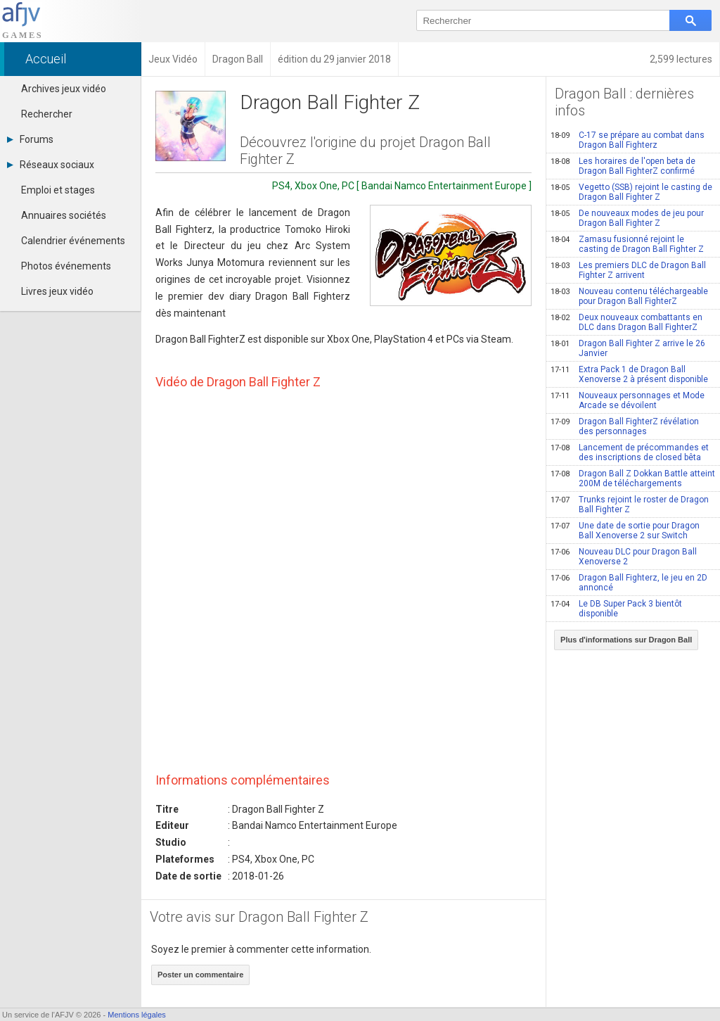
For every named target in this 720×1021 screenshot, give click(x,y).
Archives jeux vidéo (63, 88)
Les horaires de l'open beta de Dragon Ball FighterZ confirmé (623, 166)
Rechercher (46, 114)
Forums (30, 139)
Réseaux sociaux (50, 164)
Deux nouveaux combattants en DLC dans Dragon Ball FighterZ (626, 322)
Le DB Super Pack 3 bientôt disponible (616, 609)
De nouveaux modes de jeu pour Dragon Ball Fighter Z (627, 218)
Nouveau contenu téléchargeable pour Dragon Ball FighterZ (629, 296)
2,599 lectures (681, 59)
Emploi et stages (58, 190)
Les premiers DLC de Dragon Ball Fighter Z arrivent (628, 270)
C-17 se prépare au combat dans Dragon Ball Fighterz (628, 140)
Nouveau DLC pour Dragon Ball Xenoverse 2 (624, 556)
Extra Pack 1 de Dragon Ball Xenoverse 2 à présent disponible (629, 374)
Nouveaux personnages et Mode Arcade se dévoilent (628, 400)
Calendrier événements (73, 240)
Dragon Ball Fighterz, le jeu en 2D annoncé (629, 582)
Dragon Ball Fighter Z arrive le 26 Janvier (628, 348)
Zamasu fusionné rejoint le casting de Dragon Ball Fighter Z (627, 244)
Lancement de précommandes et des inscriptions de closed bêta (630, 452)
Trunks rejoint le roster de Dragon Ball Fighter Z (630, 504)
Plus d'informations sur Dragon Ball (626, 639)
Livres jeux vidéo (57, 291)
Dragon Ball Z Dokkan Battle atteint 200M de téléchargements (633, 478)
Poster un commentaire (200, 974)
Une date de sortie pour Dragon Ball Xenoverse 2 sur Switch (625, 530)
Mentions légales (137, 1014)
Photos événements (66, 266)
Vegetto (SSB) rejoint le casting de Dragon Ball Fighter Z (631, 192)
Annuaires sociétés (63, 215)
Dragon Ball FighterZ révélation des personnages (625, 426)
